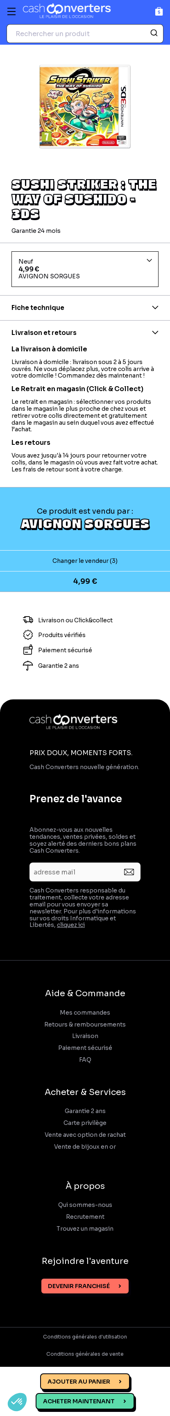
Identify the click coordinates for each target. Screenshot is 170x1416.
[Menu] (11, 11)
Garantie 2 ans (85, 1111)
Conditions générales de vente (85, 1354)
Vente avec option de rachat (85, 1134)
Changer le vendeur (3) (85, 561)
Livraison (85, 1036)
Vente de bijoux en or (85, 1146)
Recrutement (85, 1216)
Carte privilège (85, 1123)
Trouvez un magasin (85, 1228)
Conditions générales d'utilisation (85, 1337)
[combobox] (85, 33)
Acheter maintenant (79, 1401)
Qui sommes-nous (85, 1205)
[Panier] (159, 11)
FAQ (85, 1059)
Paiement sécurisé (85, 1048)
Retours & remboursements (85, 1024)
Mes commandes (85, 1012)
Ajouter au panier (79, 1381)
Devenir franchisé (79, 1286)
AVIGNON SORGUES (85, 523)
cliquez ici (71, 925)
